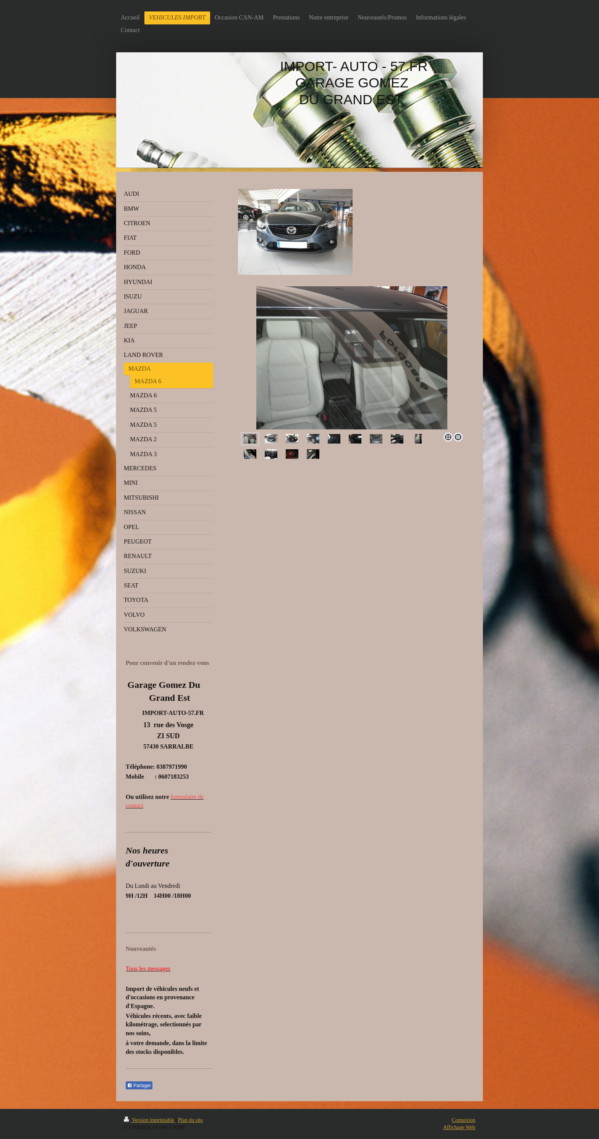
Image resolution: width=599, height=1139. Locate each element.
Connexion (463, 1120)
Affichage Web (459, 1127)
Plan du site (190, 1120)
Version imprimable (150, 1120)
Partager (139, 1085)
